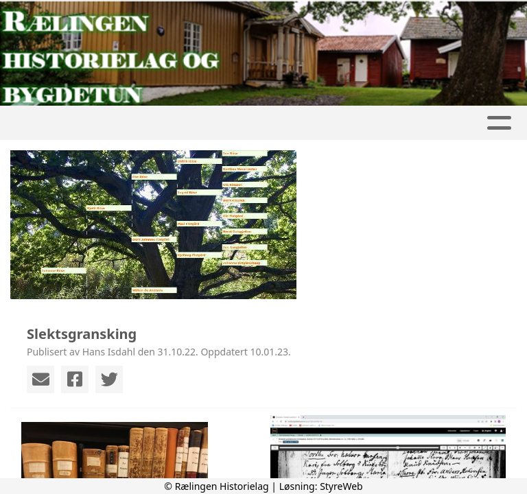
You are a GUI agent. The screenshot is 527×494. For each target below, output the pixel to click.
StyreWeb (341, 486)
